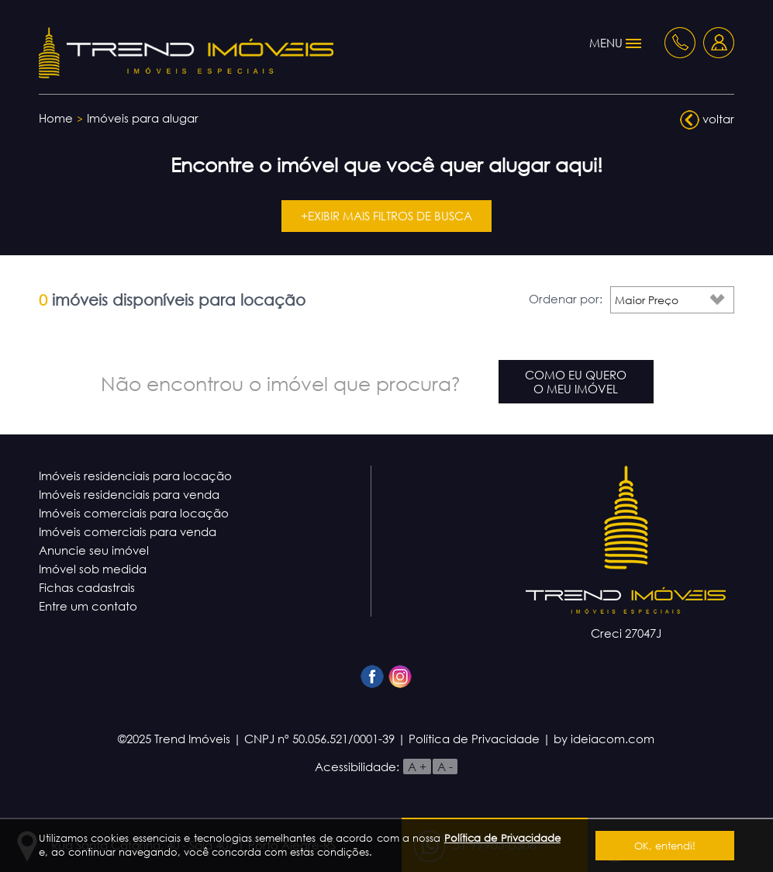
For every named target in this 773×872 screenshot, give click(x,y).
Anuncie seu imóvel (94, 550)
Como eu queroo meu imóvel (575, 382)
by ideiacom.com (604, 739)
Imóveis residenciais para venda (129, 494)
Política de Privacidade (502, 838)
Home (56, 118)
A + (417, 766)
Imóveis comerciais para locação (134, 513)
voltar (707, 120)
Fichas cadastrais (87, 587)
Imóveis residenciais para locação (135, 476)
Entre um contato (88, 606)
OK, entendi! (664, 845)
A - (445, 766)
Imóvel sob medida (93, 569)
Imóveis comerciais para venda (127, 531)
